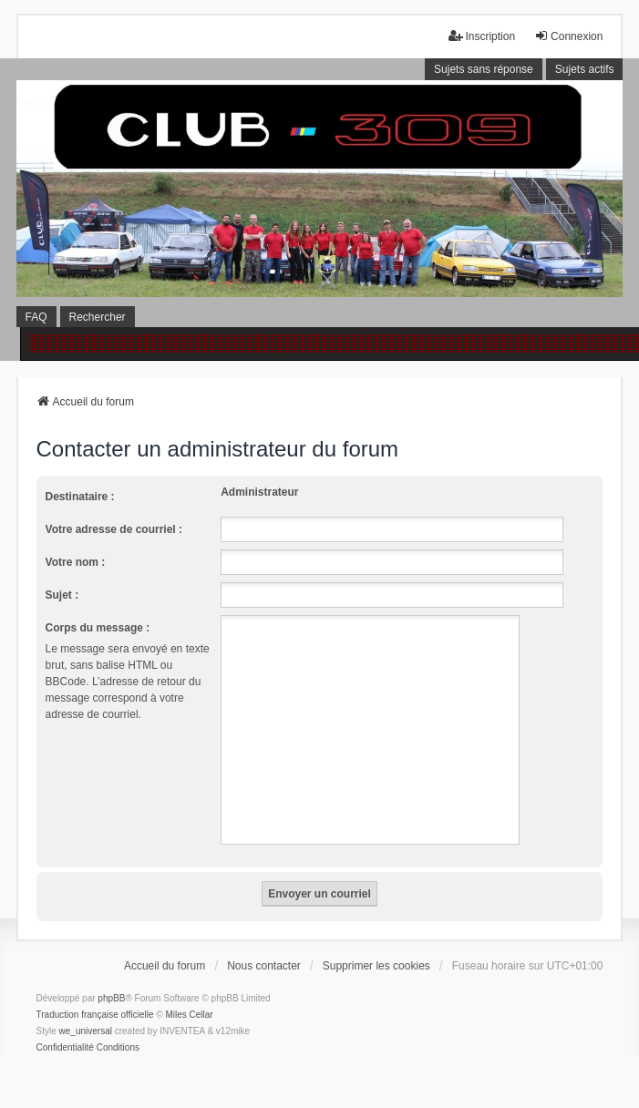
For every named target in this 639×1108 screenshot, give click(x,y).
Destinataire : (80, 496)
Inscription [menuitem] (481, 36)
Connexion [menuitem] (568, 36)
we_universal (85, 1031)
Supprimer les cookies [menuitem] (376, 965)
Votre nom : (76, 562)
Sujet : (62, 595)
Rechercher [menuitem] (97, 317)
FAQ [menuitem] (36, 317)
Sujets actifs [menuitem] (584, 69)
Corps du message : (98, 627)
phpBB (111, 998)
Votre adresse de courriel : (114, 529)
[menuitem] (65, 1048)
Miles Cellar (188, 1015)
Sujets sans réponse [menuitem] (483, 69)
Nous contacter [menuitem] (264, 965)
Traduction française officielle (95, 1015)
